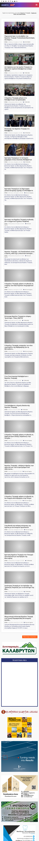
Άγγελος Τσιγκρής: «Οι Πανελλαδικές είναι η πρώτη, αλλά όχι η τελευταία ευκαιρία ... (19, 252)
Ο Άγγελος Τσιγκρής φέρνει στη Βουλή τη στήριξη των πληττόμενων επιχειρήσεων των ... (19, 285)
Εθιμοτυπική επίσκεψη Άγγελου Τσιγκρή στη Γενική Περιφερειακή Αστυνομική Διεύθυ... (19, 618)
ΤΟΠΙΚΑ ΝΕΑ (27, 73)
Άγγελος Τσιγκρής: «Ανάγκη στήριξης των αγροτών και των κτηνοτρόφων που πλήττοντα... (19, 467)
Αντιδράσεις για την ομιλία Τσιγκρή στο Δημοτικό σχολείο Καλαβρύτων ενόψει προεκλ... (18, 68)
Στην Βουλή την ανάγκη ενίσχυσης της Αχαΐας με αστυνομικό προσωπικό (18, 526)
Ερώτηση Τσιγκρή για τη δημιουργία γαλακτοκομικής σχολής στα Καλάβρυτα (19, 189)
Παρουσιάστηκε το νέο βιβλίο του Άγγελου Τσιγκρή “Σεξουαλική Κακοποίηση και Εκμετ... (19, 38)
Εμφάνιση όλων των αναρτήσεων (25, 13)
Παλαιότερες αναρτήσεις (29, 636)
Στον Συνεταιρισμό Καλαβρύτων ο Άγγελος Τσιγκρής (16, 377)
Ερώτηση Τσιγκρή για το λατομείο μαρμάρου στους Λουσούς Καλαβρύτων (18, 159)
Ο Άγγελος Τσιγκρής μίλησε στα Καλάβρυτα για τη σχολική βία (16, 99)
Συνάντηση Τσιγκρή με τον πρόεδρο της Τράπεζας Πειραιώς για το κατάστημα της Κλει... (19, 587)
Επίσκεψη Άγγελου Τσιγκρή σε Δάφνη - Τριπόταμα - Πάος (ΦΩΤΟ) (18, 317)
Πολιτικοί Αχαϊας (29, 192)
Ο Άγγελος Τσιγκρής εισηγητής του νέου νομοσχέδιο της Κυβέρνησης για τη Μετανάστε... (19, 347)
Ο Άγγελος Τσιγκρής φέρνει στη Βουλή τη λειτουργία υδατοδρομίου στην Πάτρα (19, 497)
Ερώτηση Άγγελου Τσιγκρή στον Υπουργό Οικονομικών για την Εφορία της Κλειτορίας (19, 556)
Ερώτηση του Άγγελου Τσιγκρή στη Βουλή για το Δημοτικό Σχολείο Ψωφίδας (19, 220)
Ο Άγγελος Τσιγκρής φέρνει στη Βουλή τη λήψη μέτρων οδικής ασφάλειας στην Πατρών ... (19, 436)
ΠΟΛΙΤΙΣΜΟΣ (27, 42)
